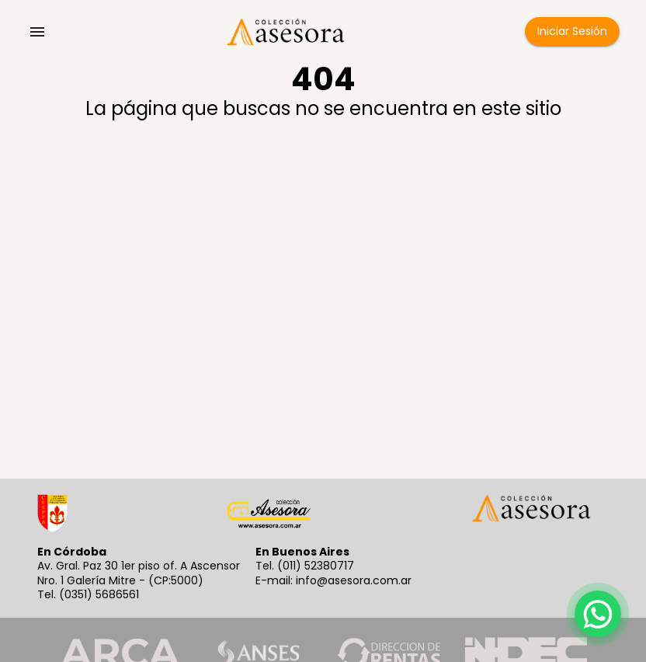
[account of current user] (37, 32)
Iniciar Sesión (572, 31)
